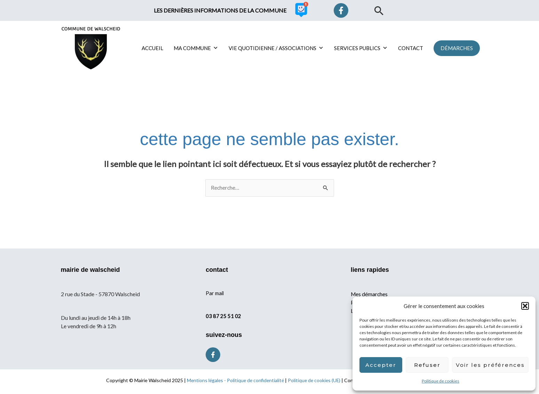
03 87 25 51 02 (223, 316)
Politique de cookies (440, 381)
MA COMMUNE (196, 48)
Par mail (215, 293)
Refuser (427, 365)
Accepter (380, 365)
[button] (525, 305)
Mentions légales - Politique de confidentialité (234, 381)
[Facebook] (341, 10)
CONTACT (410, 48)
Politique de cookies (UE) (315, 381)
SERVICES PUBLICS (361, 48)
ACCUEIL (152, 48)
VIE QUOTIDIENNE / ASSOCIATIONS (276, 48)
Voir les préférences (490, 365)
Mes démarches (370, 294)
